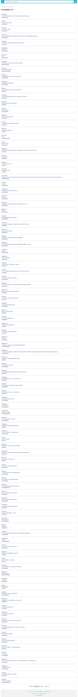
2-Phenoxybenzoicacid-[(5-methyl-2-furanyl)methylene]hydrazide (16, 533)
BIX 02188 (4, 49)
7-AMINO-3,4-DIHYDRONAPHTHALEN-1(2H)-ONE (13, 42)
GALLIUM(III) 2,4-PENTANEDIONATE (10, 479)
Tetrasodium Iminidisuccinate (8, 398)
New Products (47, 691)
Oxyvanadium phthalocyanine (8, 304)
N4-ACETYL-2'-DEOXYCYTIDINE (9, 277)
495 (37, 686)
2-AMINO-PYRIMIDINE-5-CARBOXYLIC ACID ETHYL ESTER (15, 224)
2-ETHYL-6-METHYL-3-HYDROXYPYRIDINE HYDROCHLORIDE (16, 284)
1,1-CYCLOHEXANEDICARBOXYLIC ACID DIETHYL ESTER (15, 271)
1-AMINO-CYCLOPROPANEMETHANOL (11, 358)
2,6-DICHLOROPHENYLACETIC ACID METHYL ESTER (14, 96)
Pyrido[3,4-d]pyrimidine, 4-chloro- (9, 513)
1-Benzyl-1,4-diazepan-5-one (8, 318)
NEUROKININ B (5, 573)
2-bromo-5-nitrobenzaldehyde (8, 640)
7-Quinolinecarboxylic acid (7, 607)
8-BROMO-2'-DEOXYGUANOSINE (9, 593)
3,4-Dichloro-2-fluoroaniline (8, 613)
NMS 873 (4, 539)
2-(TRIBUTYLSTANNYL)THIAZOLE (9, 190)
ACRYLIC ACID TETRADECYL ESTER (10, 264)
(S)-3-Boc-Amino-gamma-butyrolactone (10, 291)
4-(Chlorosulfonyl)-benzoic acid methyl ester (11, 620)
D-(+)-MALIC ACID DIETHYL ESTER (10, 298)
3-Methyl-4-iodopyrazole (7, 130)
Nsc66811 (4, 526)
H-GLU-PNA (4, 654)
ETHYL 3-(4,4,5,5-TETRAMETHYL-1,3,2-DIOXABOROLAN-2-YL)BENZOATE (19, 660)
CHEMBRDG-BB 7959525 (7, 83)
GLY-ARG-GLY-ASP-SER (7, 365)
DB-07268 (4, 197)
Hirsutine (4, 183)
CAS (33, 691)
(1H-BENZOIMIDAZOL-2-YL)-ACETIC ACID (11, 378)
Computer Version (42, 693)
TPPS (3, 136)
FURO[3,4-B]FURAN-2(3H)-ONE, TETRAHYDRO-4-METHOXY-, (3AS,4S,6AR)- (19, 150)
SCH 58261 (4, 580)
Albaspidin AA (5, 157)
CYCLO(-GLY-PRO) (6, 29)
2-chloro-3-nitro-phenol (7, 22)
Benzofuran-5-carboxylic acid (8, 459)
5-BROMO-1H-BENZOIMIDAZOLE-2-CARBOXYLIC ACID (14, 204)
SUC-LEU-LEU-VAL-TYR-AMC (8, 418)
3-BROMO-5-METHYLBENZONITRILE (10, 425)
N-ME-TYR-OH (5, 143)
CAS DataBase (39, 691)
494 (34, 686)
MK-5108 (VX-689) (6, 412)
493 (31, 686)
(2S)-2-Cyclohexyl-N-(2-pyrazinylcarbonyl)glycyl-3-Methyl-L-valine (16, 244)
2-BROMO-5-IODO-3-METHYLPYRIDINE (11, 445)
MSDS (29, 691)
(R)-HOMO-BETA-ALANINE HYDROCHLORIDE (12, 385)
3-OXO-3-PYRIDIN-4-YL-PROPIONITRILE (11, 647)
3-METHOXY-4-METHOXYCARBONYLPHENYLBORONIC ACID (16, 452)
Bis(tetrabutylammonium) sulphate (9, 217)
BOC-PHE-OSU (5, 110)
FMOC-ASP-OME (6, 257)
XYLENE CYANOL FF (6, 680)
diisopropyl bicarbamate (7, 230)
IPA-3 (3, 56)
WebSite (3, 6)
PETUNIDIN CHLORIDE (7, 633)
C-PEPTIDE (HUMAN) (7, 69)
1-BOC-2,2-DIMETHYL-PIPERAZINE (10, 432)
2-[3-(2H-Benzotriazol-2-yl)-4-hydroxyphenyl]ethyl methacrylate (15, 16)
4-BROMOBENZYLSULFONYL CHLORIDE (11, 76)
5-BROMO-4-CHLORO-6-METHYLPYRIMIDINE (12, 237)
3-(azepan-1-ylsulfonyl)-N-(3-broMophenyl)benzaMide (13, 345)
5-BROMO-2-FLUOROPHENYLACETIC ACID (12, 600)
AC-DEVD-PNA (5, 405)
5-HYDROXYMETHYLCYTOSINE (9, 674)
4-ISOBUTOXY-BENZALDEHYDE (9, 331)
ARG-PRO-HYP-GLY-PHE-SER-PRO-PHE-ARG (12, 63)
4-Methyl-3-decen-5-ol (6, 163)
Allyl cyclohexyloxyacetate (7, 116)
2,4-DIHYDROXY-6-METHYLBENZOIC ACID (11, 89)
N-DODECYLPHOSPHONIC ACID (9, 546)
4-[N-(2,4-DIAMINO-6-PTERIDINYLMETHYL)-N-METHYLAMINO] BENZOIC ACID (20, 36)
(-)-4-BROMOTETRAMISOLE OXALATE (10, 486)
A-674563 (4, 338)
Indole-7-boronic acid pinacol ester (9, 499)
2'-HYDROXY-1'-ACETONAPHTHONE (10, 123)
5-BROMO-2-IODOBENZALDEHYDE (10, 553)
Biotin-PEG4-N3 (5, 519)
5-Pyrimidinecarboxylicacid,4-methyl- (10, 506)
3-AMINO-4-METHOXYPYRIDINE (9, 103)
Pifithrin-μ (4, 210)
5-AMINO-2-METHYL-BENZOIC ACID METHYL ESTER (14, 372)
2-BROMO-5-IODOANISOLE (8, 324)
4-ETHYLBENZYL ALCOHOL (8, 560)
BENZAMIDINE (5, 586)
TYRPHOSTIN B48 (6, 667)
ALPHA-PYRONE (5, 439)
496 (39, 686)
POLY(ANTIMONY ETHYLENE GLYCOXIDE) (12, 566)
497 (42, 686)
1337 (46, 686)
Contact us (34, 693)
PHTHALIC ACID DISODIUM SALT (9, 466)
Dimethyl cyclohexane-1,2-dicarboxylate (10, 392)
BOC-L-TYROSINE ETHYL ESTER (9, 492)
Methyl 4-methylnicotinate (7, 311)
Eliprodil (3, 251)
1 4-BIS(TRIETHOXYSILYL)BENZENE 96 (11, 472)
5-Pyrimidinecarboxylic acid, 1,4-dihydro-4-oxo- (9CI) (13, 627)
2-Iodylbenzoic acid (6, 170)
